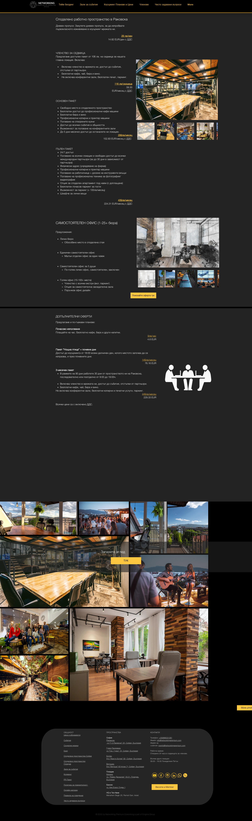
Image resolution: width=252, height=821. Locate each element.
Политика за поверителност (76, 785)
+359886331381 (165, 738)
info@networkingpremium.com (169, 740)
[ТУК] (126, 560)
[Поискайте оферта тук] (143, 295)
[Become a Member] (165, 787)
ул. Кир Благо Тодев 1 (115, 787)
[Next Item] (213, 89)
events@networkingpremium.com (172, 745)
